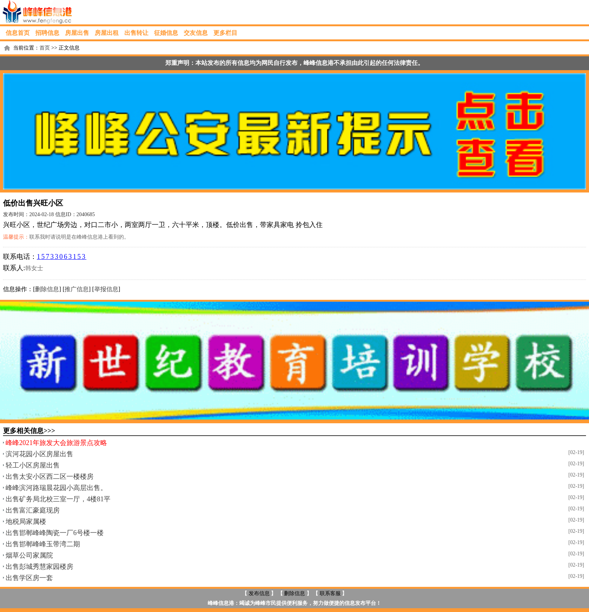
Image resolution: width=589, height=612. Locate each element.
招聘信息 (47, 33)
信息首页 (18, 33)
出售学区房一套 (29, 578)
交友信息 (196, 33)
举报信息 (106, 289)
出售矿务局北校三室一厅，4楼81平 (58, 499)
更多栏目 (225, 33)
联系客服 (330, 593)
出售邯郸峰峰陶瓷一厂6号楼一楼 (55, 533)
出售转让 (136, 33)
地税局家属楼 (26, 521)
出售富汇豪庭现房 (33, 510)
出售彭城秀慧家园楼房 (39, 566)
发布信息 (259, 593)
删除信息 (47, 289)
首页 (44, 48)
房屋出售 (77, 33)
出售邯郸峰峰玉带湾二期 (43, 544)
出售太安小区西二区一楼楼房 (50, 476)
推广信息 (77, 289)
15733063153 (61, 256)
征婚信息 (166, 33)
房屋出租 (107, 33)
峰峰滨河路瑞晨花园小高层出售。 (56, 488)
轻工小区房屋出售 (33, 465)
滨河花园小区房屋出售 (39, 454)
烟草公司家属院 (29, 555)
